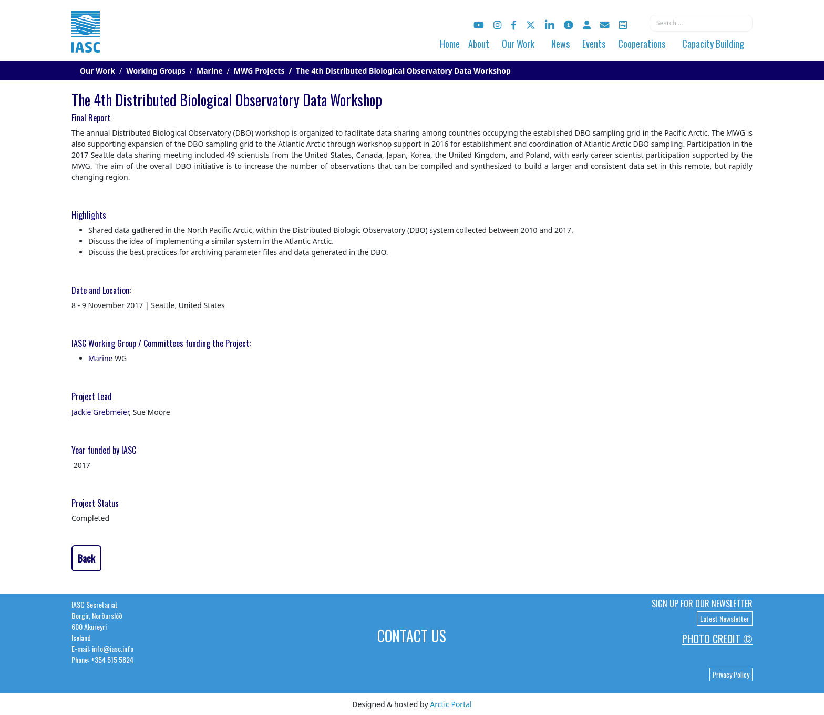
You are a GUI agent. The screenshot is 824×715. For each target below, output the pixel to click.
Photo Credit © (717, 639)
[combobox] (701, 23)
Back (86, 558)
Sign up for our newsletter (702, 603)
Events (593, 43)
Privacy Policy (731, 674)
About (478, 43)
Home (450, 43)
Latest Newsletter (724, 618)
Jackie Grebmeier (100, 412)
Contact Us (411, 636)
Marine (100, 358)
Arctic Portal (450, 704)
